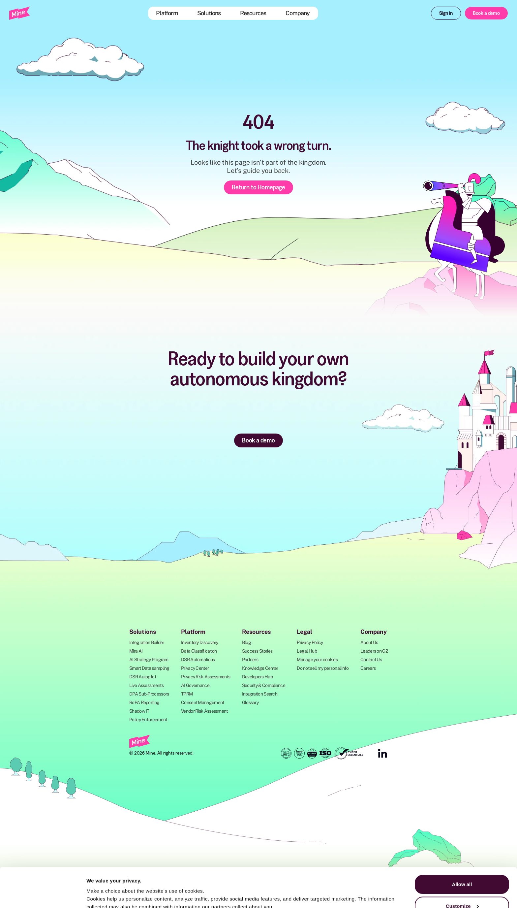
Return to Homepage (258, 187)
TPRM (187, 694)
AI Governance (195, 685)
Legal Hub (307, 651)
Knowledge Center (260, 668)
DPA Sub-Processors (149, 694)
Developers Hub (257, 676)
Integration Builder (146, 642)
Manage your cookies (317, 659)
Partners (250, 659)
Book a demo (486, 13)
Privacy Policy (310, 642)
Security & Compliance (263, 685)
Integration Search (259, 694)
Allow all (462, 847)
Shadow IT (139, 711)
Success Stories (257, 651)
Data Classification (199, 651)
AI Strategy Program (148, 659)
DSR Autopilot (142, 676)
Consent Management (202, 702)
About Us (369, 642)
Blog (246, 642)
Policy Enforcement (148, 719)
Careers (368, 668)
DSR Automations (198, 659)
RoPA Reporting (144, 702)
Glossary (250, 702)
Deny (462, 890)
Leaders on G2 (374, 651)
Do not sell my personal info (323, 668)
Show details (101, 888)
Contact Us (371, 659)
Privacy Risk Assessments (205, 676)
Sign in (446, 13)
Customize (462, 869)
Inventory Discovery (199, 642)
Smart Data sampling (149, 668)
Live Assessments (146, 685)
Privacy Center (195, 668)
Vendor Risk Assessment (204, 711)
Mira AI (135, 651)
